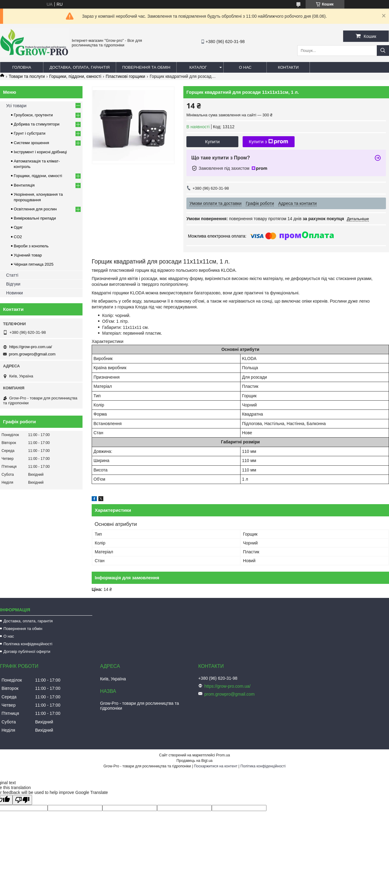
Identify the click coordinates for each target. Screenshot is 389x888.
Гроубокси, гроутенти (33, 115)
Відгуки (13, 284)
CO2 (18, 237)
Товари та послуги (27, 76)
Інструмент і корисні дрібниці (40, 152)
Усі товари (16, 105)
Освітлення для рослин (35, 209)
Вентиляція (24, 185)
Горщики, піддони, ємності (75, 76)
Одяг (18, 227)
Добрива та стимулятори (37, 124)
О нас (245, 67)
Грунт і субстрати (29, 133)
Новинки (14, 292)
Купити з (268, 141)
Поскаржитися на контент (215, 766)
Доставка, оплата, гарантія (80, 67)
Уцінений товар (28, 255)
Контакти (288, 67)
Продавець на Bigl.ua (194, 761)
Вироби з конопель (31, 246)
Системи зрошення (31, 142)
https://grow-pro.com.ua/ (30, 346)
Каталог (198, 67)
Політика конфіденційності (27, 644)
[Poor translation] (22, 800)
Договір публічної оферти (26, 651)
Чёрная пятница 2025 (33, 264)
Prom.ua (223, 755)
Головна (21, 67)
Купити (212, 141)
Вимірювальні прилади (35, 218)
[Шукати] (383, 50)
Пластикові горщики (125, 76)
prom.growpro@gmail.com (32, 354)
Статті (12, 275)
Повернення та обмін (146, 67)
